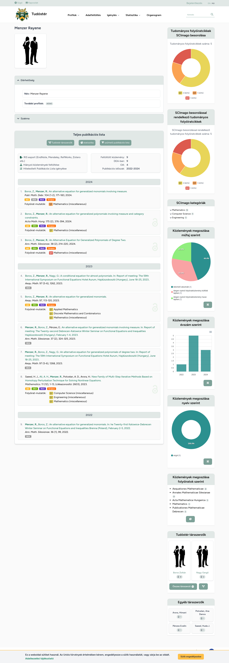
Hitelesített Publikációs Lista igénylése (43, 168)
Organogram (154, 15)
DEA (34, 200)
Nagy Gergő (202, 572)
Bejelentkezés (194, 3)
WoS (42, 200)
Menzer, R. (42, 191)
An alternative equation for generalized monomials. (78, 296)
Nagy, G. (54, 275)
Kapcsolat (32, 2)
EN (209, 3)
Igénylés (113, 15)
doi (27, 200)
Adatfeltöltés (93, 15)
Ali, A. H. (44, 376)
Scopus (51, 200)
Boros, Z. (29, 191)
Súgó (18, 2)
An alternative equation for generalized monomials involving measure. (88, 191)
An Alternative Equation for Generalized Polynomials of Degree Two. (87, 240)
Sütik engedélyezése (190, 656)
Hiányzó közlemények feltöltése (39, 164)
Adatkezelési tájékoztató (39, 658)
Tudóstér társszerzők (60, 142)
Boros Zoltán (179, 572)
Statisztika (133, 15)
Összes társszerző (183, 586)
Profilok (73, 15)
